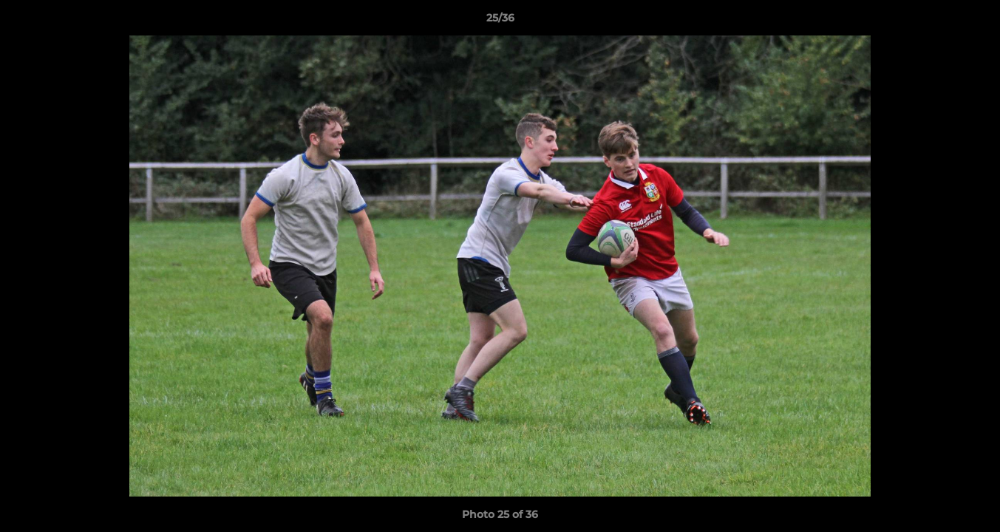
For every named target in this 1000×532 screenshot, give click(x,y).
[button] (973, 21)
